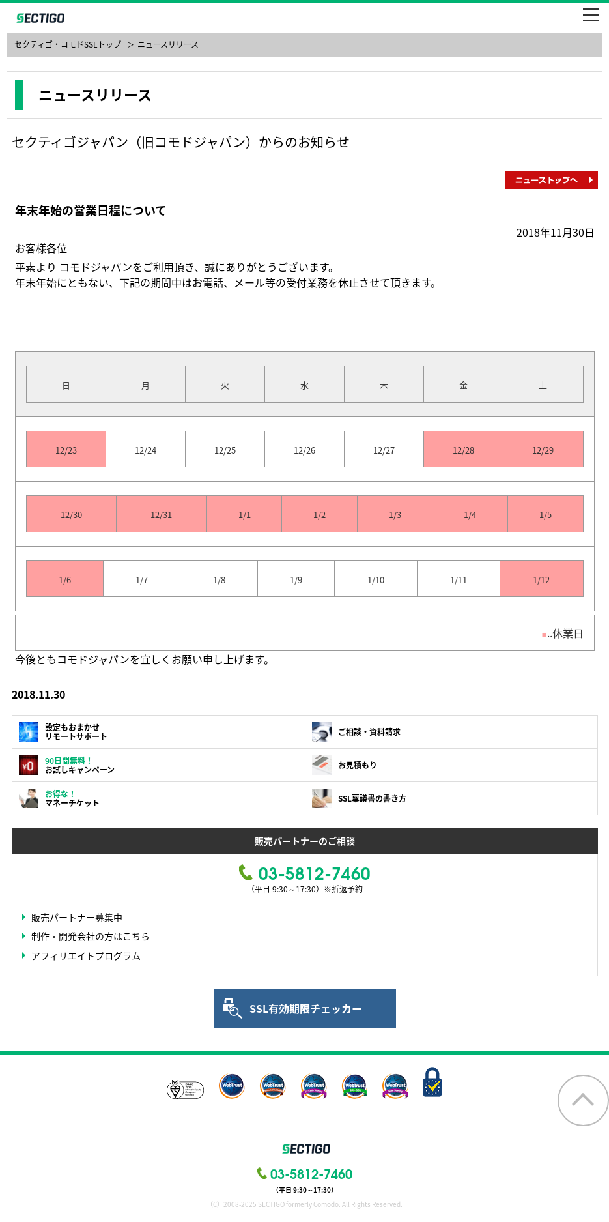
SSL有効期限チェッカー (305, 1008)
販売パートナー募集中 (76, 917)
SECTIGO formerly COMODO (39, 17)
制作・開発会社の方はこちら (90, 935)
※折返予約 (343, 889)
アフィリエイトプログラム (86, 955)
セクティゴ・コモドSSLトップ (67, 44)
